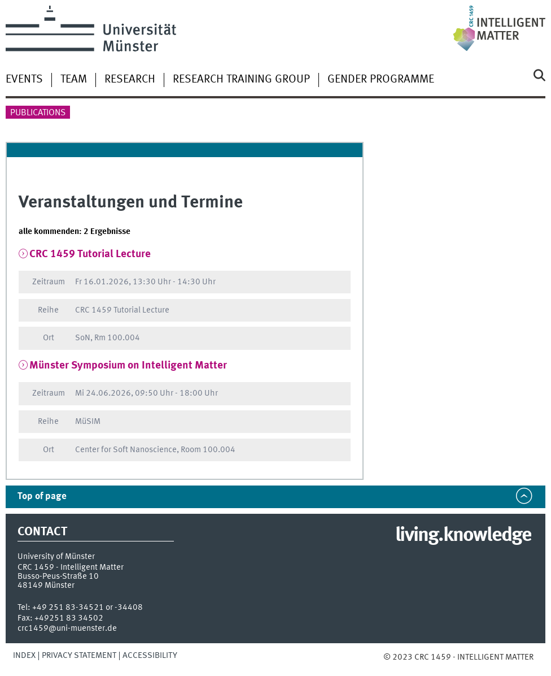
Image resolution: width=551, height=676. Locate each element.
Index (24, 655)
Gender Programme (380, 79)
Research (129, 79)
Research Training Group (241, 79)
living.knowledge (463, 536)
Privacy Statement (79, 655)
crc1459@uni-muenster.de (67, 628)
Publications (37, 113)
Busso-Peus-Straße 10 (58, 576)
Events (24, 79)
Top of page (42, 496)
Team (73, 79)
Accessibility (150, 655)
